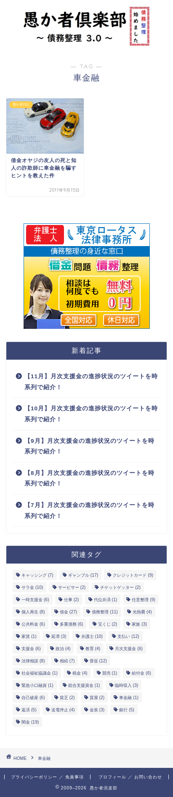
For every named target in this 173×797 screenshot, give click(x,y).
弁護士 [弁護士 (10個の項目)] (92, 636)
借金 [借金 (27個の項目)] (68, 612)
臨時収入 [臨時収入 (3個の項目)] (126, 685)
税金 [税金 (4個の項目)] (80, 673)
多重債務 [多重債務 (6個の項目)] (71, 624)
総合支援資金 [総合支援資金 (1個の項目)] (84, 685)
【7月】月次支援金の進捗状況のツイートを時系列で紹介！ (89, 510)
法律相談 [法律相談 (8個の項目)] (33, 661)
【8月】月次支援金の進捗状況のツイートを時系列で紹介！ (89, 478)
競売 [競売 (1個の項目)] (109, 673)
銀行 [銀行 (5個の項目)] (126, 710)
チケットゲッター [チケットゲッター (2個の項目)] (120, 587)
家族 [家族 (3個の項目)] (139, 624)
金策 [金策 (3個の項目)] (97, 710)
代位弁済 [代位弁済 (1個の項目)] (105, 599)
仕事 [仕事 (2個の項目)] (71, 599)
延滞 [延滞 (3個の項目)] (59, 636)
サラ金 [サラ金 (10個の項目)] (32, 587)
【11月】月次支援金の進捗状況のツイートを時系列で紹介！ (91, 381)
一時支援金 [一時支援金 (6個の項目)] (35, 599)
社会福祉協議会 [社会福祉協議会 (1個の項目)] (39, 673)
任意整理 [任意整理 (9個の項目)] (143, 599)
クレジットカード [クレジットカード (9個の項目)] (133, 575)
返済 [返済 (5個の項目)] (29, 710)
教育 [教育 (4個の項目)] (93, 648)
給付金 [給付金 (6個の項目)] (141, 673)
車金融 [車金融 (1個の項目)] (128, 697)
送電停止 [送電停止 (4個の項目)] (63, 710)
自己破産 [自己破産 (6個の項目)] (33, 697)
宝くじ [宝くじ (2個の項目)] (107, 624)
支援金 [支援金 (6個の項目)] (31, 648)
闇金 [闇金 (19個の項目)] (30, 722)
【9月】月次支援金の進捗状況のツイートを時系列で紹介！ (89, 446)
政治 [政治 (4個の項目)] (63, 648)
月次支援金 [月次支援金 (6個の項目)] (129, 648)
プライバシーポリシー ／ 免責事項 (47, 777)
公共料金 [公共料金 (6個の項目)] (33, 624)
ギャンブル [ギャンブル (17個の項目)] (83, 575)
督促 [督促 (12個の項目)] (98, 661)
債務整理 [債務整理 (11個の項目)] (104, 612)
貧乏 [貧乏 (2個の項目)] (67, 697)
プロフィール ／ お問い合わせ (130, 777)
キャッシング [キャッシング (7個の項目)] (37, 575)
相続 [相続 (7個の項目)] (67, 661)
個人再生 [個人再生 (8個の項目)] (33, 612)
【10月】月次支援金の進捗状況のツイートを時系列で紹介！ (91, 414)
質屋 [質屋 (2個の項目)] (97, 697)
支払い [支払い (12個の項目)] (128, 636)
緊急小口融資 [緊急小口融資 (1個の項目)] (37, 685)
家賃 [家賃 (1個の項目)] (29, 636)
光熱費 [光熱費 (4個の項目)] (142, 612)
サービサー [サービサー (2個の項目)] (72, 587)
